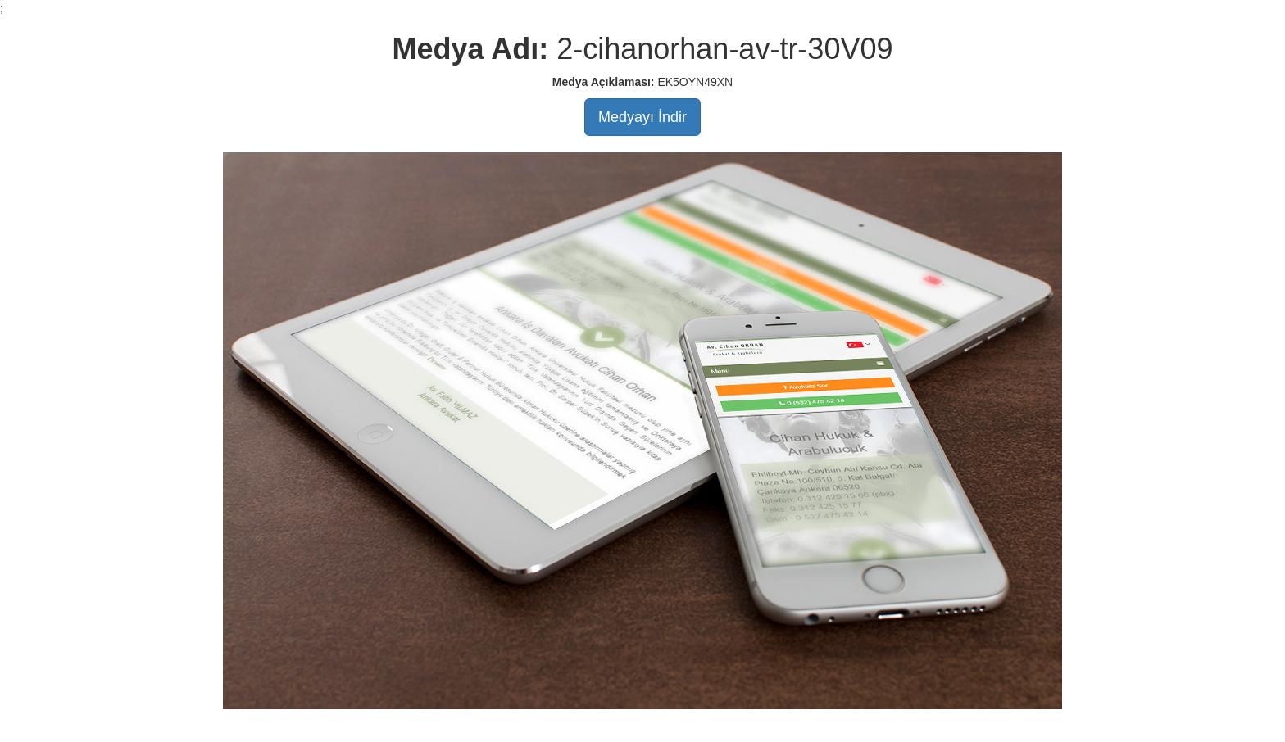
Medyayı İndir (642, 117)
